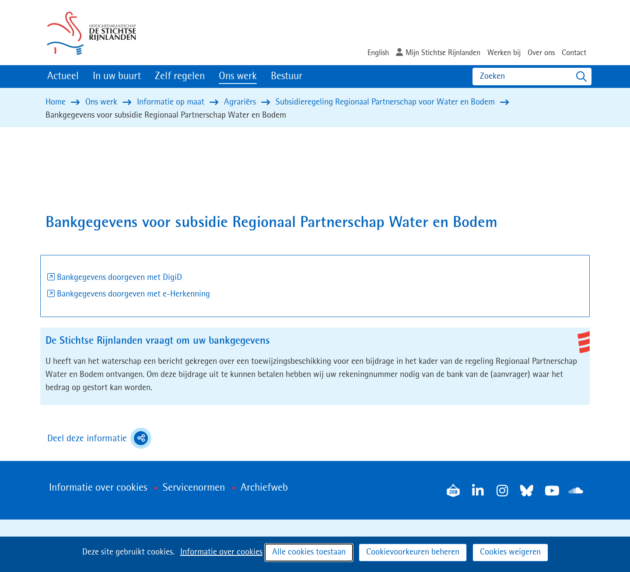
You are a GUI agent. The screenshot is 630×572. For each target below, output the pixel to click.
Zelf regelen (180, 76)
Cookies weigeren (510, 552)
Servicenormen (194, 488)
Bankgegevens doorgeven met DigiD (119, 277)
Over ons (541, 53)
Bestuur (286, 76)
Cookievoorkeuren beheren (412, 552)
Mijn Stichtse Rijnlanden (443, 53)
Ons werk (238, 76)
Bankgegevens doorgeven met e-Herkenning (133, 294)
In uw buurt (117, 76)
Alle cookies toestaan (309, 552)
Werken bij (504, 53)
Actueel (63, 76)
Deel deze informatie (99, 438)
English (378, 53)
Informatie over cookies (221, 552)
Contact (574, 53)
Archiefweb (264, 488)
